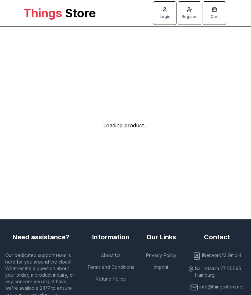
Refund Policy (111, 279)
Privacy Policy (161, 255)
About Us (111, 255)
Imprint (161, 267)
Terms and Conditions (110, 267)
